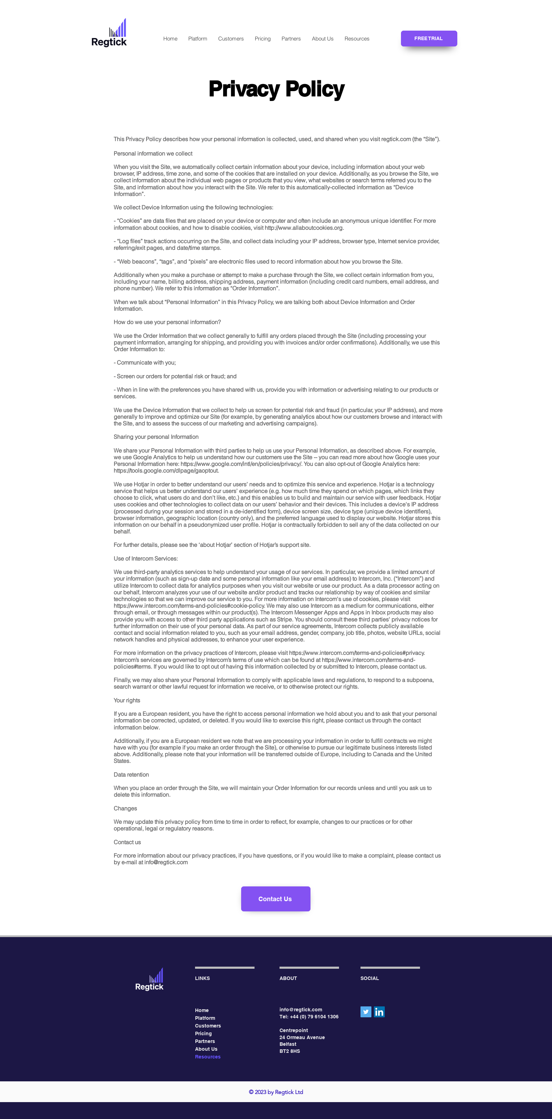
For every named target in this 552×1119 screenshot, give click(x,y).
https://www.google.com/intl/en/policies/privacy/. (241, 463)
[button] (357, 38)
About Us (206, 1049)
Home (202, 1010)
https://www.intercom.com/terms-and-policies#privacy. (357, 652)
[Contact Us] (275, 898)
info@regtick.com (166, 862)
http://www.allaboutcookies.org (304, 227)
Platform (205, 1018)
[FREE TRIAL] (429, 38)
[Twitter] (365, 1011)
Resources (208, 1057)
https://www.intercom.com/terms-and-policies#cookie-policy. (189, 605)
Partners (205, 1041)
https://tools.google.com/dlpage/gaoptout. (166, 470)
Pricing (203, 1033)
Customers (208, 1026)
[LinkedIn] (379, 1011)
